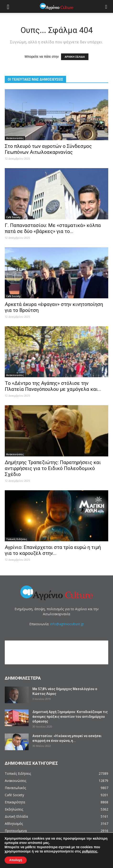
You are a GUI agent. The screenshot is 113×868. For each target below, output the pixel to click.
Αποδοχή (15, 860)
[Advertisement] (59, 652)
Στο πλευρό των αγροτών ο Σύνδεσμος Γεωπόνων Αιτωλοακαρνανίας (48, 149)
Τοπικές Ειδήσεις (16, 539)
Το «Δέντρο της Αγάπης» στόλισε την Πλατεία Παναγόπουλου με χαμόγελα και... (53, 386)
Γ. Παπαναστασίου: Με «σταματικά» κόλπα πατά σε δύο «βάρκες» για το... (53, 228)
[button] (106, 6)
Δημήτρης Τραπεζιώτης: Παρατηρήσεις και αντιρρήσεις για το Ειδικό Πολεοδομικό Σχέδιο (53, 468)
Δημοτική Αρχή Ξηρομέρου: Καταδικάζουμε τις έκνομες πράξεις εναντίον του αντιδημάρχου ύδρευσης (70, 716)
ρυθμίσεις (89, 851)
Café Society (13, 217)
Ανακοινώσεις (15, 138)
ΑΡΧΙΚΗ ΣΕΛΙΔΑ (75, 56)
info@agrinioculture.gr (67, 624)
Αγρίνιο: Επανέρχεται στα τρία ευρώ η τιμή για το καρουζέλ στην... (53, 550)
